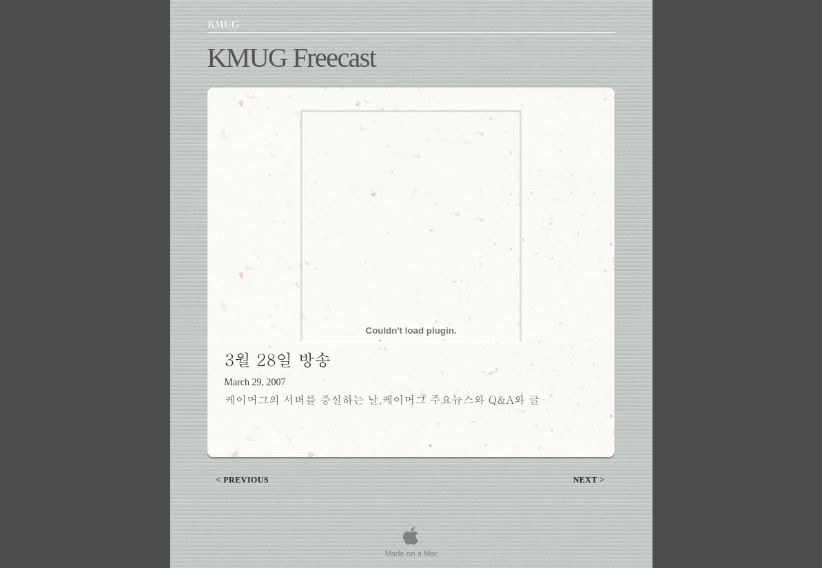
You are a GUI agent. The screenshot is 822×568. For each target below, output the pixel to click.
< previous (242, 480)
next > (589, 480)
